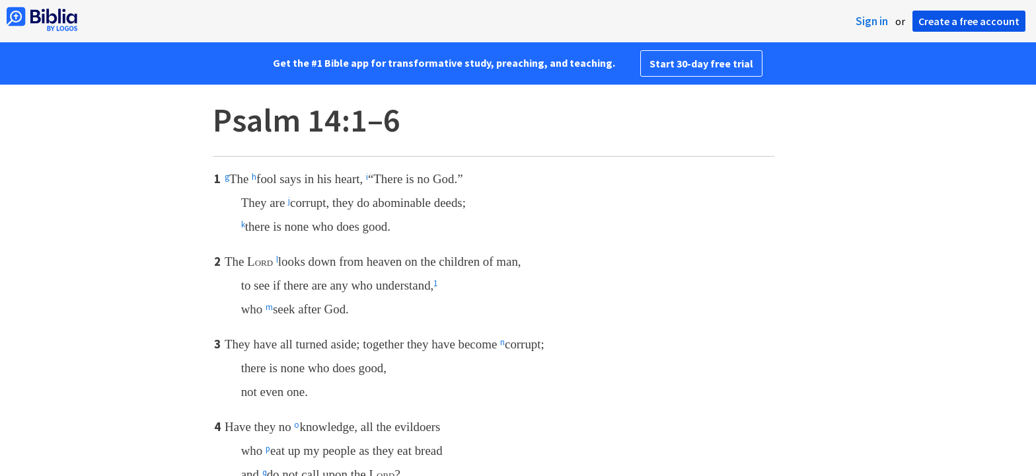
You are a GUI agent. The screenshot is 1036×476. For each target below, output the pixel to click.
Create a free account (968, 21)
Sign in (872, 21)
